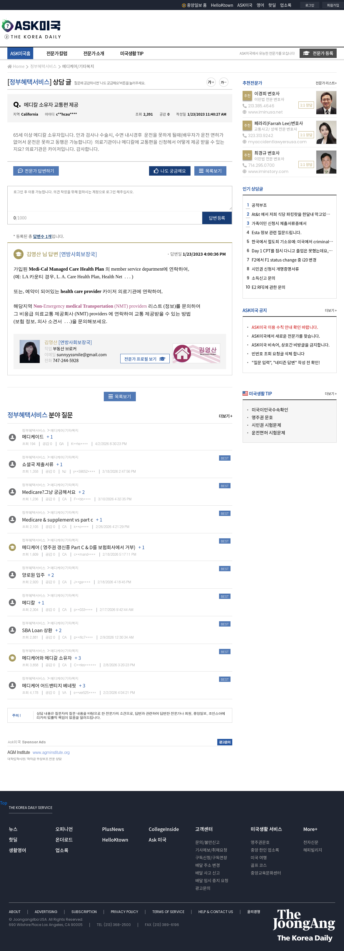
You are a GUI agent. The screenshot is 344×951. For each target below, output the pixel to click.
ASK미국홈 (20, 53)
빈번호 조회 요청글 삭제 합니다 (278, 354)
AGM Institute (18, 752)
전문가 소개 (93, 53)
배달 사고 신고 (207, 873)
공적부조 (259, 205)
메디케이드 (33, 436)
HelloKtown (222, 5)
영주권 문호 (262, 417)
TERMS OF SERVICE (168, 911)
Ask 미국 (157, 839)
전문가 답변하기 (36, 171)
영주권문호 (260, 842)
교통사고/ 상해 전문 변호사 (275, 129)
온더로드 (64, 839)
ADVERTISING (46, 911)
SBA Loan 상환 (37, 630)
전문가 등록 (318, 53)
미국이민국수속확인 (270, 410)
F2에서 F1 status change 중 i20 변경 (284, 260)
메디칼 (28, 602)
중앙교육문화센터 (266, 873)
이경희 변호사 (267, 93)
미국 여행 (259, 857)
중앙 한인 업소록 (265, 850)
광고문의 (203, 888)
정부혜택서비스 (43, 66)
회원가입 (333, 5)
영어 (260, 5)
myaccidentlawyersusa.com (275, 142)
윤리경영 (253, 911)
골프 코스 (259, 865)
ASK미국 (245, 5)
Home (15, 66)
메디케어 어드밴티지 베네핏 (49, 685)
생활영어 (17, 850)
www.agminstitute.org (51, 752)
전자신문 (310, 842)
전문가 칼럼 (56, 53)
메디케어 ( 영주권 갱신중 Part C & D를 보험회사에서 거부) (78, 547)
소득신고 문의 (263, 278)
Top (3, 803)
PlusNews (113, 828)
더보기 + (225, 416)
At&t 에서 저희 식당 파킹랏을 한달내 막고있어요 (293, 214)
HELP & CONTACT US (216, 911)
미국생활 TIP (131, 53)
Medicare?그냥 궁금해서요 (49, 491)
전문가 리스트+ (326, 82)
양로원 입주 (33, 574)
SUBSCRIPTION (84, 911)
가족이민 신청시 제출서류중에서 (279, 223)
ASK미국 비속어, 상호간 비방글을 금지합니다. (291, 345)
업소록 (286, 5)
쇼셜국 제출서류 (38, 464)
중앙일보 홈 (194, 5)
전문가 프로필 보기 (145, 359)
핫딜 (272, 5)
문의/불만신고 (207, 842)
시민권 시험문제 (266, 425)
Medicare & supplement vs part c (57, 519)
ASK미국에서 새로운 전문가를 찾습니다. (286, 336)
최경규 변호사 (267, 153)
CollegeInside (164, 828)
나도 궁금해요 (170, 171)
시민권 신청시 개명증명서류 (275, 269)
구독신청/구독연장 (211, 857)
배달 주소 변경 (207, 865)
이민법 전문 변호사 (269, 99)
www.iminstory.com (265, 171)
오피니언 (64, 828)
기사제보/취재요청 (211, 850)
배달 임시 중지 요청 (211, 880)
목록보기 (210, 171)
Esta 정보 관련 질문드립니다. (276, 232)
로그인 (309, 5)
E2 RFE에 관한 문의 (268, 287)
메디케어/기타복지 (78, 66)
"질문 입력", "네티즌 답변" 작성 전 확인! (286, 362)
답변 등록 (217, 218)
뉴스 (13, 828)
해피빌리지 (312, 850)
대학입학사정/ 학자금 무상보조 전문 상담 (34, 759)
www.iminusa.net (263, 112)
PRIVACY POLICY (125, 911)
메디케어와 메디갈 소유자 (47, 657)
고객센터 (204, 828)
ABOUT (15, 911)
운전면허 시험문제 (268, 432)
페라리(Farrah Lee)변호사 (278, 123)
